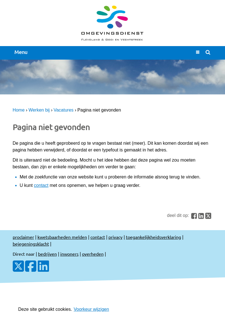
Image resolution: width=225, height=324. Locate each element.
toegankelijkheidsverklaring (153, 237)
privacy (115, 237)
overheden (93, 254)
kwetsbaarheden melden (62, 237)
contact (41, 185)
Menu (20, 52)
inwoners (69, 254)
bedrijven (47, 254)
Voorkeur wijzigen (91, 309)
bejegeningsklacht (31, 243)
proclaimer (23, 237)
